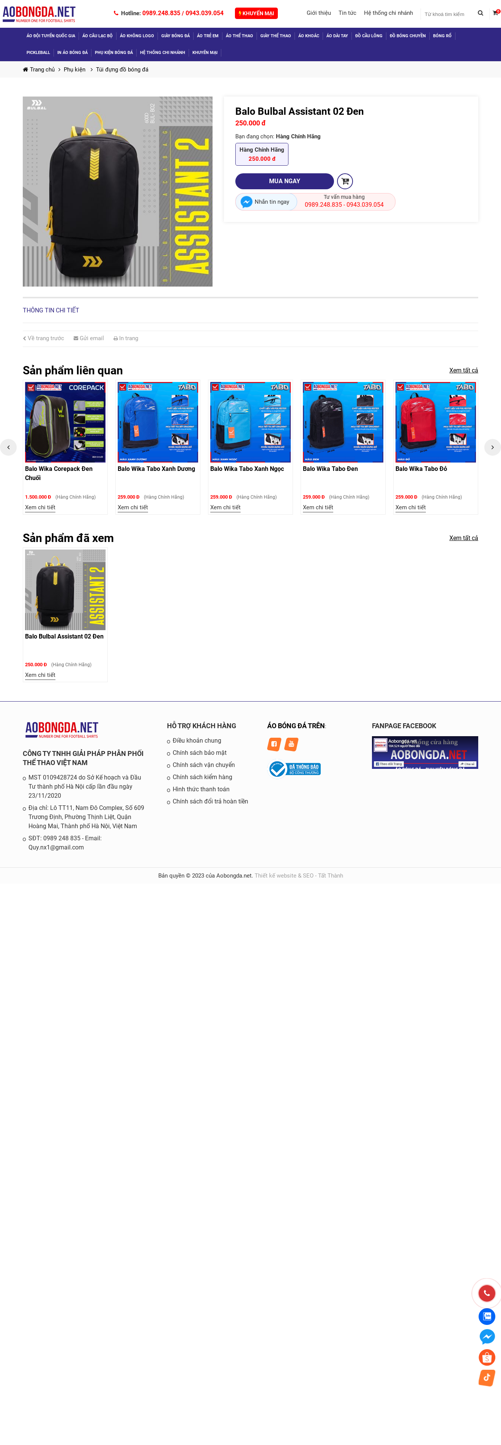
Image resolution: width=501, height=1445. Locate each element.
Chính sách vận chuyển (204, 764)
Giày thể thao (275, 35)
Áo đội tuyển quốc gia (51, 35)
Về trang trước (43, 338)
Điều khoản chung (197, 740)
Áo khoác (308, 35)
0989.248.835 (161, 13)
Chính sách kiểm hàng (202, 777)
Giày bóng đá (175, 35)
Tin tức (347, 13)
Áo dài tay (337, 35)
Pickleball (38, 52)
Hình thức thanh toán (201, 789)
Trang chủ (39, 69)
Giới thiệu (319, 13)
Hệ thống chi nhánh (388, 13)
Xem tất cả (463, 370)
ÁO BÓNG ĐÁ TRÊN (296, 726)
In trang (125, 338)
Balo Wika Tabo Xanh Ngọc (247, 468)
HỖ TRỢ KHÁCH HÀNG (201, 726)
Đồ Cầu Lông (369, 35)
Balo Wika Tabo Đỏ (421, 468)
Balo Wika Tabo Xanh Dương (156, 468)
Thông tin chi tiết (51, 310)
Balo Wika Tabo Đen (330, 468)
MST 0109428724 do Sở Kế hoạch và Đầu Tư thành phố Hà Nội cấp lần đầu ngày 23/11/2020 (84, 786)
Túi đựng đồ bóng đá (122, 69)
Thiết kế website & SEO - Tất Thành (299, 875)
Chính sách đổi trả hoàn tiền (210, 801)
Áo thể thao (239, 35)
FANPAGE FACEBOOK (404, 726)
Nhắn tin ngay (272, 201)
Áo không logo (137, 35)
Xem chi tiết (40, 507)
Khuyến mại (256, 13)
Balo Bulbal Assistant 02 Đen (64, 636)
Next (492, 447)
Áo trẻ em (208, 35)
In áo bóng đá (72, 52)
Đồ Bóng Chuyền (408, 35)
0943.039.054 (205, 13)
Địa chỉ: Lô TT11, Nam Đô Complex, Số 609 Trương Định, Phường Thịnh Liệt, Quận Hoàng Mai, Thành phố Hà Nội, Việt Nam (86, 817)
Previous (8, 447)
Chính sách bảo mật (200, 752)
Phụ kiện (75, 69)
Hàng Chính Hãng (261, 154)
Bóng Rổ (442, 35)
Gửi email (89, 338)
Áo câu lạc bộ (97, 35)
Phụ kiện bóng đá (114, 52)
